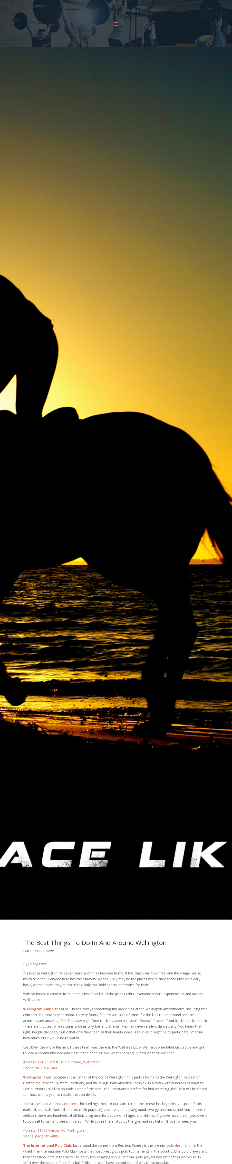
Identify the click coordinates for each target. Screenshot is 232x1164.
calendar (167, 1053)
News (50, 951)
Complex (69, 1103)
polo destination (180, 1145)
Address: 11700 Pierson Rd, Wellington (53, 1130)
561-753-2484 (46, 1068)
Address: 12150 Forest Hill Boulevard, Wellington (61, 1062)
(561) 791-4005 (47, 1136)
